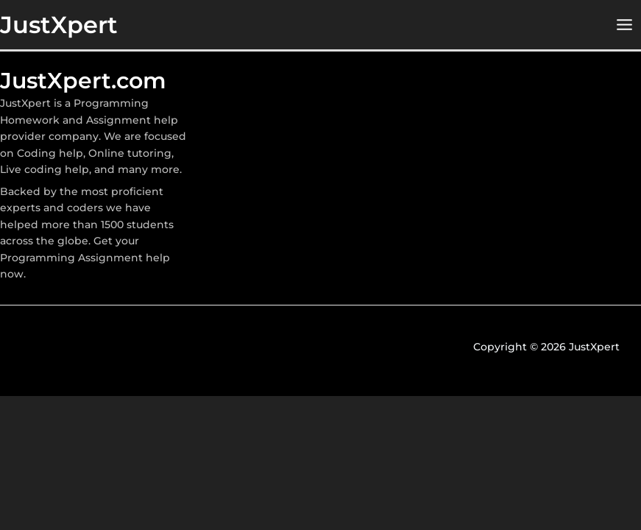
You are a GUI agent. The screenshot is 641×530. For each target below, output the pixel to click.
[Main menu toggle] (625, 25)
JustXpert (59, 24)
